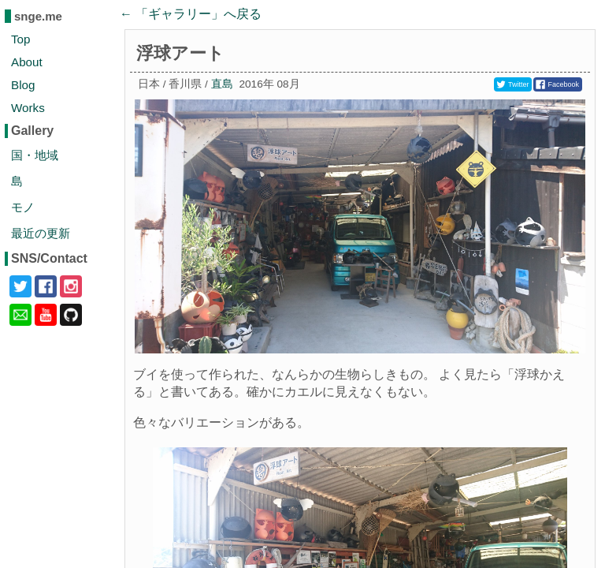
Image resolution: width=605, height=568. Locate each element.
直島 (222, 84)
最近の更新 (40, 233)
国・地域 (34, 155)
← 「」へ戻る (191, 14)
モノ (23, 207)
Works (28, 107)
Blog (23, 85)
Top (21, 39)
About (27, 62)
